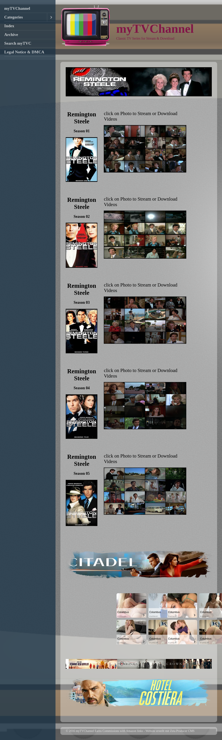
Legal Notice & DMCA (24, 52)
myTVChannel (17, 8)
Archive (11, 34)
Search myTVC (17, 43)
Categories (13, 17)
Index (9, 26)
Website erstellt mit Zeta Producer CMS (169, 731)
